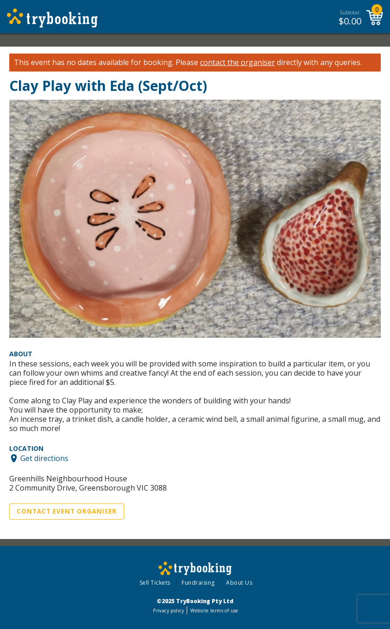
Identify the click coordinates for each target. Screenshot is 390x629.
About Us (239, 583)
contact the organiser (237, 62)
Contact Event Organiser (67, 511)
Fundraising (198, 583)
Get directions (44, 458)
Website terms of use (214, 610)
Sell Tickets (155, 583)
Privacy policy (168, 610)
